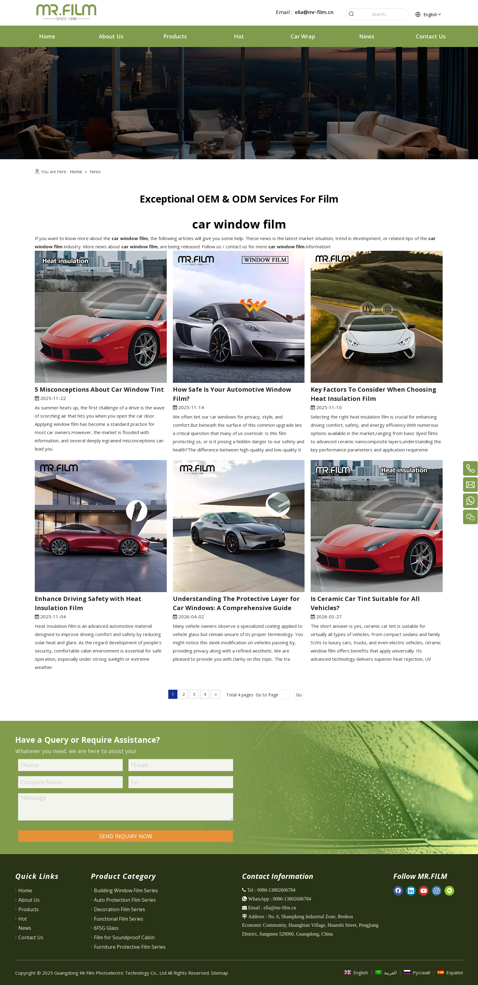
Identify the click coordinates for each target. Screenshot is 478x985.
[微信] (449, 891)
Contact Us (30, 937)
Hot (22, 918)
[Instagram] (436, 891)
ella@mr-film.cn (314, 12)
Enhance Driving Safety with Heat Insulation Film (88, 603)
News (24, 928)
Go (299, 695)
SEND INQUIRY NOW (125, 836)
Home (25, 890)
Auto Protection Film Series (125, 900)
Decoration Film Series (119, 909)
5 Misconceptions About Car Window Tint (99, 389)
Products (28, 909)
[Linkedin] (411, 891)
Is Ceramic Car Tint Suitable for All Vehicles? (365, 603)
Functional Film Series (118, 918)
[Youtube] (424, 891)
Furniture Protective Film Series (130, 947)
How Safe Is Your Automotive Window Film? (232, 394)
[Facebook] (398, 891)
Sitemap (219, 973)
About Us (29, 900)
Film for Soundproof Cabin (124, 937)
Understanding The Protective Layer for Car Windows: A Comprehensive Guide (236, 603)
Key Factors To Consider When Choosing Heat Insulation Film (373, 394)
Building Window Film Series (126, 890)
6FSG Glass (106, 928)
